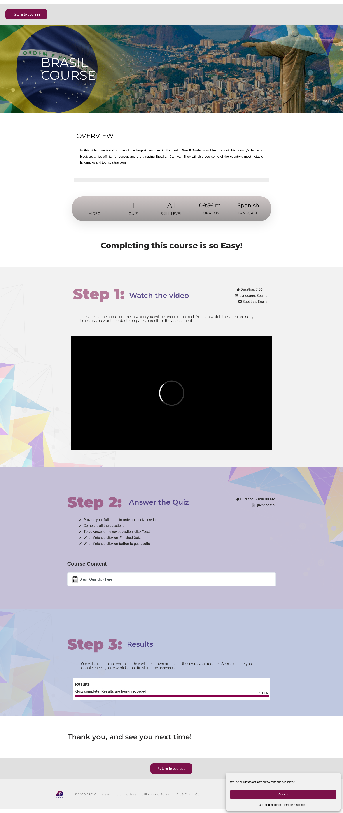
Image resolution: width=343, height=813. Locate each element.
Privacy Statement (295, 804)
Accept (283, 794)
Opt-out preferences (270, 804)
